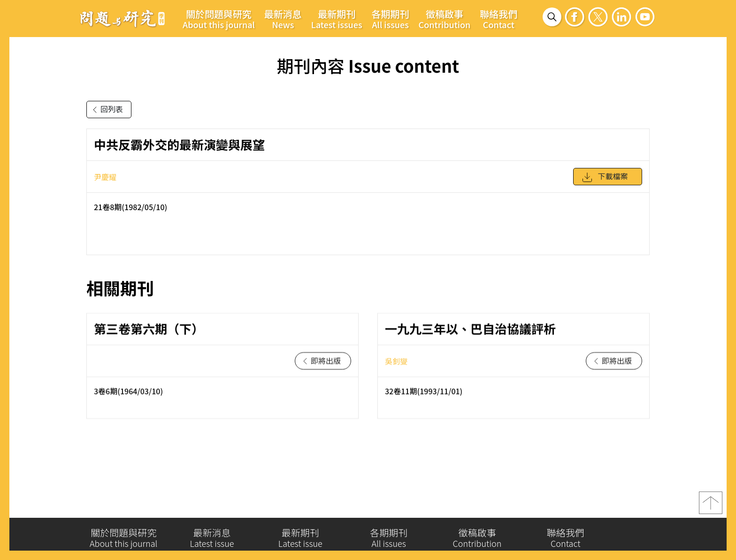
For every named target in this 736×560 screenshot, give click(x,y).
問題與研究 (122, 18)
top (710, 507)
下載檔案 (605, 181)
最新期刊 (336, 18)
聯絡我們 (498, 18)
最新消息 (283, 18)
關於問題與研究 (219, 18)
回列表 (106, 109)
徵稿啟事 (445, 18)
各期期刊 (390, 18)
